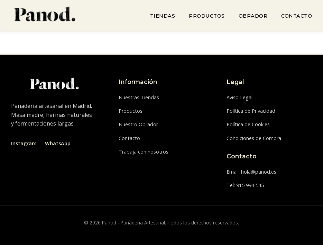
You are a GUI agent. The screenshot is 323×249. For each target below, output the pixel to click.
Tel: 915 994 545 (245, 185)
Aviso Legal (239, 97)
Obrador (253, 16)
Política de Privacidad (251, 111)
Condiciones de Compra (254, 138)
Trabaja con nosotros (143, 151)
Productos (207, 16)
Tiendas (162, 16)
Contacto (296, 16)
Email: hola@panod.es (251, 171)
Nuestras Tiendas (139, 97)
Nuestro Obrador (138, 124)
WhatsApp (58, 143)
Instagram (24, 143)
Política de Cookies (248, 124)
